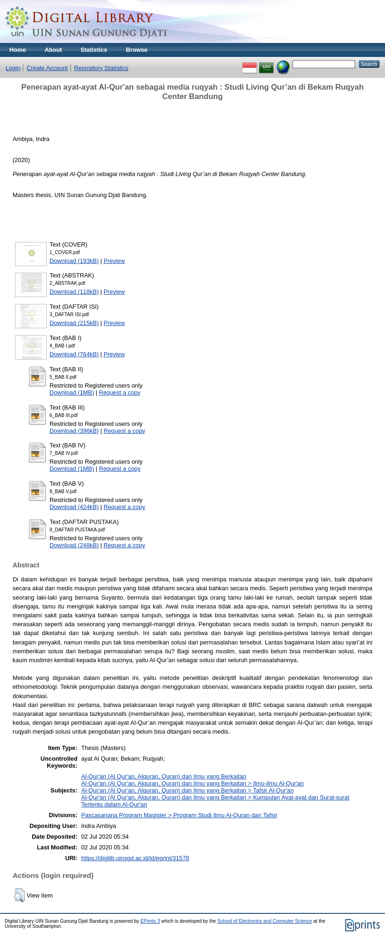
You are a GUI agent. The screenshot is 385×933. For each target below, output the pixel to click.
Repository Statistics (101, 67)
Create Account (47, 67)
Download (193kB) (74, 260)
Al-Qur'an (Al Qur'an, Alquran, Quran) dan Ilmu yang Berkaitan (163, 776)
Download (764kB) (74, 354)
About (53, 49)
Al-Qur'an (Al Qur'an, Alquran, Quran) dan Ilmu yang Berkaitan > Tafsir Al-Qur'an (187, 790)
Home (17, 49)
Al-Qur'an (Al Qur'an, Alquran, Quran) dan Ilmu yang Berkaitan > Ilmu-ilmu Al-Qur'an (192, 783)
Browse (136, 49)
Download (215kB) (74, 322)
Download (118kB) (74, 291)
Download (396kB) (74, 430)
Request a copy (120, 392)
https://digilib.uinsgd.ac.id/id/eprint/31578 (135, 858)
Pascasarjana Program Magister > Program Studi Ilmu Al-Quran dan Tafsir (179, 815)
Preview (114, 260)
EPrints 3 (150, 921)
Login (13, 67)
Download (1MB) (72, 392)
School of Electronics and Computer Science (264, 921)
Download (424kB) (74, 506)
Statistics (94, 49)
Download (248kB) (74, 545)
